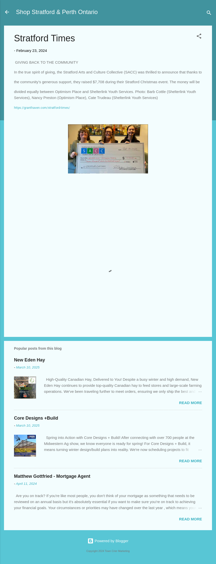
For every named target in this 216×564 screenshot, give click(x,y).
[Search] (209, 13)
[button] (199, 37)
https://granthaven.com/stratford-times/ (42, 108)
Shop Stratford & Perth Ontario (57, 12)
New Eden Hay (29, 359)
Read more (190, 403)
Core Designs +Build (36, 418)
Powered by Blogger (108, 541)
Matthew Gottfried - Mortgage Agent (52, 476)
